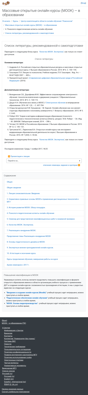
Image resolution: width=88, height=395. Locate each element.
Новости (7, 344)
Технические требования (14, 347)
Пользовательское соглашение (17, 349)
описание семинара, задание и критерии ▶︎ (61, 165)
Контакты (8, 336)
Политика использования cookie (18, 357)
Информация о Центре (13, 330)
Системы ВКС (10, 341)
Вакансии (8, 333)
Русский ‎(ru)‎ (7, 374)
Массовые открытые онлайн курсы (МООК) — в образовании (31, 25)
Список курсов (8, 371)
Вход (83, 3)
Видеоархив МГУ (9, 368)
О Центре (6, 328)
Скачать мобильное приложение (15, 392)
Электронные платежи (13, 360)
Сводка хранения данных (12, 389)
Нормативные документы (15, 366)
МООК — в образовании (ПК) (14, 323)
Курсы (15, 21)
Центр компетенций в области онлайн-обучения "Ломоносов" (47, 21)
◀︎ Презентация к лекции (19, 156)
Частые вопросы (11, 363)
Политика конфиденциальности (17, 352)
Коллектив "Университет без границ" (19, 339)
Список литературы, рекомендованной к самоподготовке (29, 33)
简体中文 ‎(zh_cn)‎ (11, 384)
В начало (6, 21)
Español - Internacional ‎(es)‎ (15, 382)
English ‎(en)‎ (9, 379)
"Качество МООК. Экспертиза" (51, 52)
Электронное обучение (55, 103)
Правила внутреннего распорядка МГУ (20, 355)
